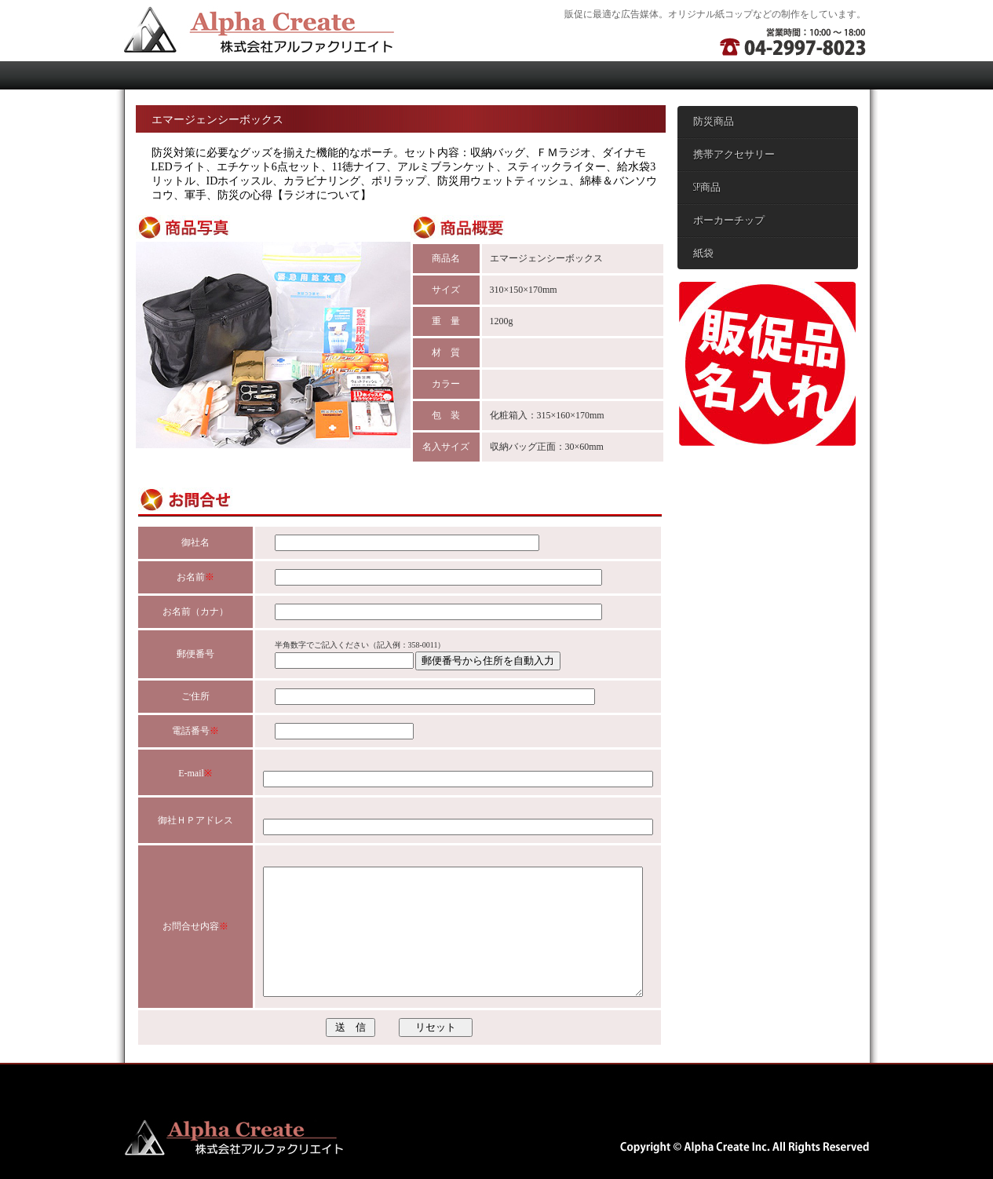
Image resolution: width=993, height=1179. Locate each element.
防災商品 (713, 122)
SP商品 (707, 188)
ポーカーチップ (729, 221)
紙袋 (703, 254)
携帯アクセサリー (734, 155)
